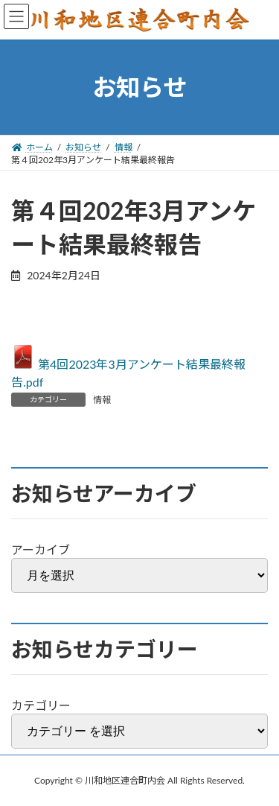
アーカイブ (40, 549)
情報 (102, 399)
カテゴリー (41, 705)
